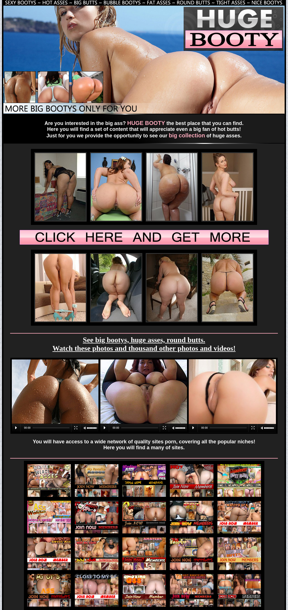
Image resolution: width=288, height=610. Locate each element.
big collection (187, 135)
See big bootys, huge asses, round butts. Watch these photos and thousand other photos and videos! (143, 344)
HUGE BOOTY (146, 123)
